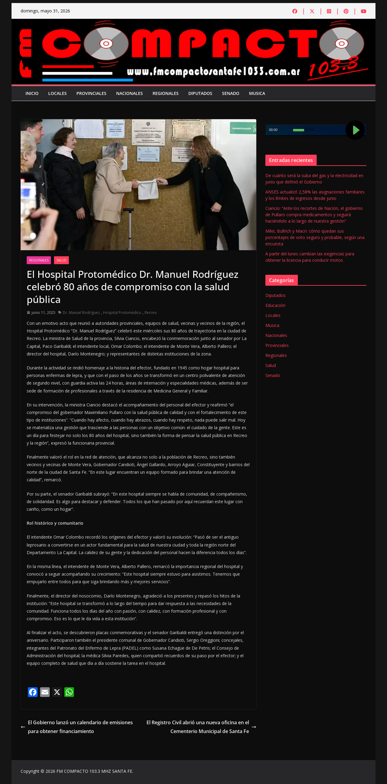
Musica (257, 93)
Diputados (200, 93)
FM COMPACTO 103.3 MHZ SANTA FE (94, 771)
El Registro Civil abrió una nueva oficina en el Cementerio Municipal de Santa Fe (201, 727)
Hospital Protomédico (122, 312)
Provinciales (91, 93)
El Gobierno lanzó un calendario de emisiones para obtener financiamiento (77, 727)
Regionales (166, 93)
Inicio (32, 93)
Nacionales (129, 93)
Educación (275, 305)
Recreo (151, 312)
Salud (61, 260)
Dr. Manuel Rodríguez (81, 312)
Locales (57, 93)
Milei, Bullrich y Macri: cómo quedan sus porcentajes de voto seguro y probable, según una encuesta (315, 237)
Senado (230, 93)
